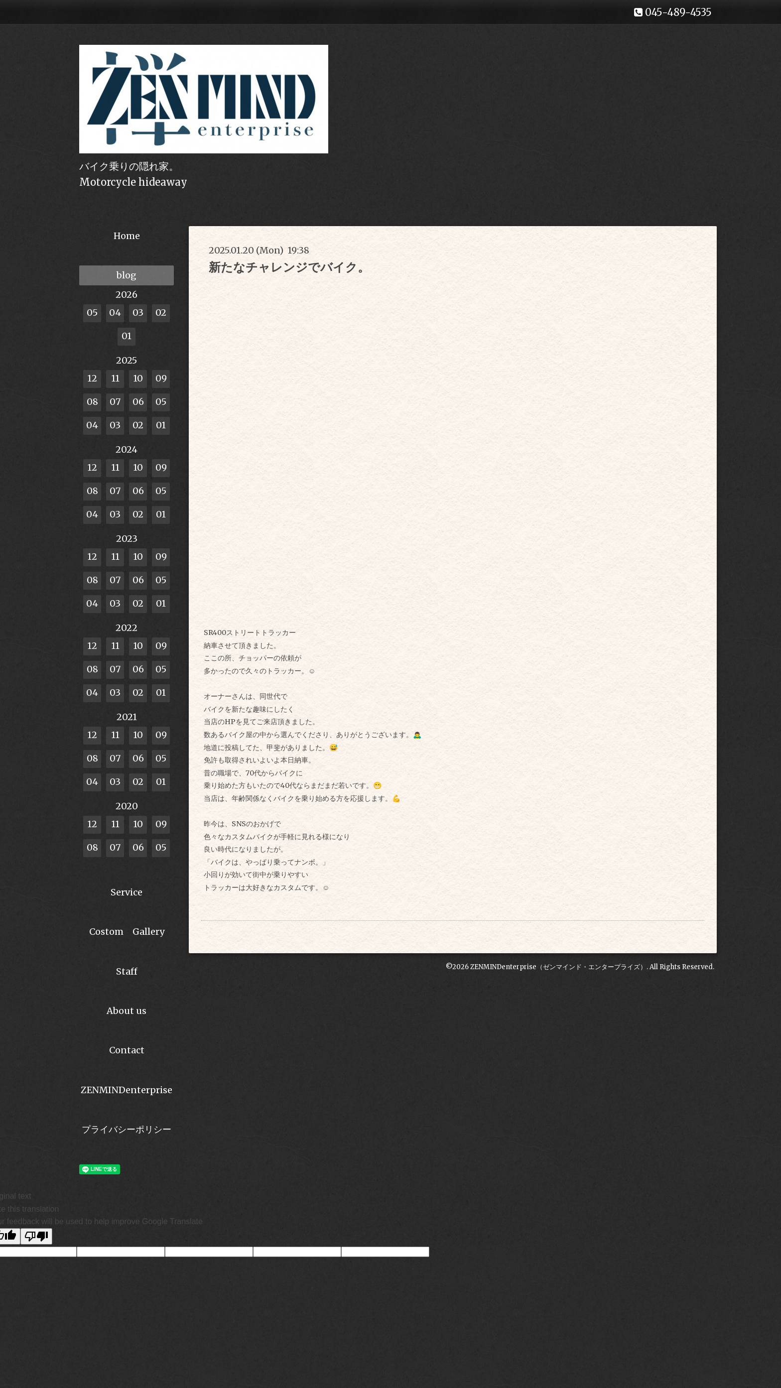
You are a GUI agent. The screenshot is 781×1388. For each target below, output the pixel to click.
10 (138, 378)
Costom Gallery (126, 931)
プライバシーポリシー (126, 1129)
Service (126, 892)
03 (137, 312)
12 (92, 378)
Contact (126, 1050)
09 (161, 378)
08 (92, 401)
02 (160, 312)
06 (138, 401)
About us (126, 1010)
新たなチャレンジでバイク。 (289, 267)
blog (126, 275)
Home (127, 236)
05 (92, 312)
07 (115, 401)
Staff (126, 971)
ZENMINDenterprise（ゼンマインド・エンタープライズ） (558, 967)
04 (115, 312)
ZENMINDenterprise (126, 1090)
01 (126, 336)
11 (115, 378)
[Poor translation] (36, 1236)
